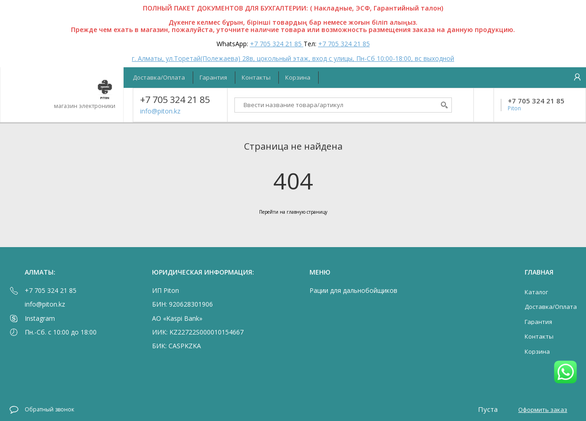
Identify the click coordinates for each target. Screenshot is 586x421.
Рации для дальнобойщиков (353, 290)
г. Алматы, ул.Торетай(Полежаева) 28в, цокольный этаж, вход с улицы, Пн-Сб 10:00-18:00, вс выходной (293, 58)
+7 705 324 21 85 (277, 43)
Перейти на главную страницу (293, 212)
